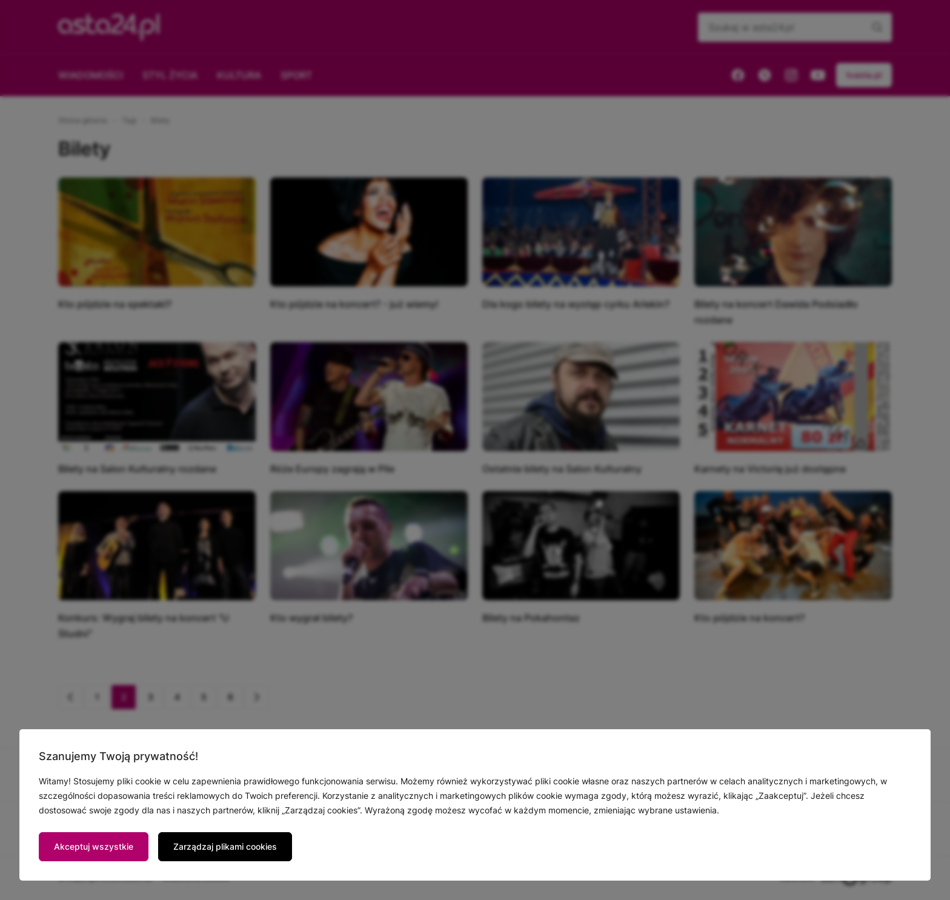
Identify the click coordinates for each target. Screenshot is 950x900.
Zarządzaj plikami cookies (225, 846)
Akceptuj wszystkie (93, 846)
